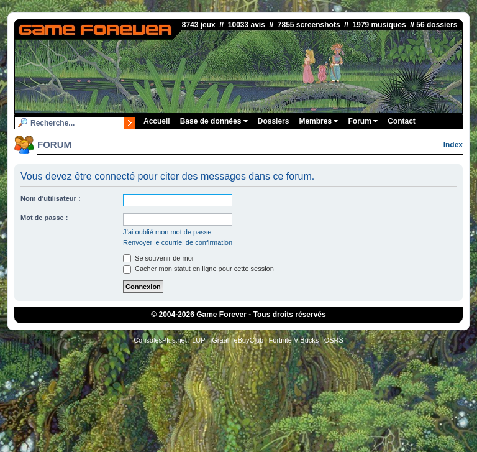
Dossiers (273, 121)
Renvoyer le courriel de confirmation (177, 242)
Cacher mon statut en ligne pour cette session (198, 268)
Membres (318, 121)
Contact (402, 121)
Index (453, 145)
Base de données (214, 121)
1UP (198, 340)
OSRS (333, 340)
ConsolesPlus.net (160, 340)
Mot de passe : (44, 217)
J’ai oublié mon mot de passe (167, 232)
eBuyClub (249, 340)
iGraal (220, 340)
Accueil (156, 121)
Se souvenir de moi (158, 258)
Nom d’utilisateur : (50, 198)
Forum (363, 121)
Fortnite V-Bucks (294, 340)
